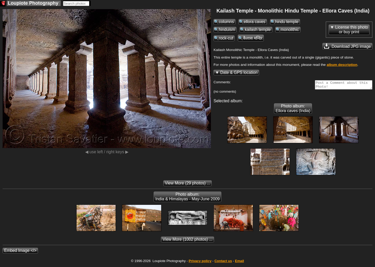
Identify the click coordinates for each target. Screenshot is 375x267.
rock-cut (226, 38)
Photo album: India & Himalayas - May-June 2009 (187, 198)
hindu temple (286, 22)
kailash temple (258, 29)
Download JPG (347, 46)
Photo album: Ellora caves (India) (293, 110)
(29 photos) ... (187, 184)
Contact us (223, 262)
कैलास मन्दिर (252, 38)
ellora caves (254, 22)
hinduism (227, 29)
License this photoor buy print (351, 29)
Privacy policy (200, 262)
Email (239, 262)
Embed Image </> (20, 252)
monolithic (289, 29)
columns (226, 22)
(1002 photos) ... (187, 241)
